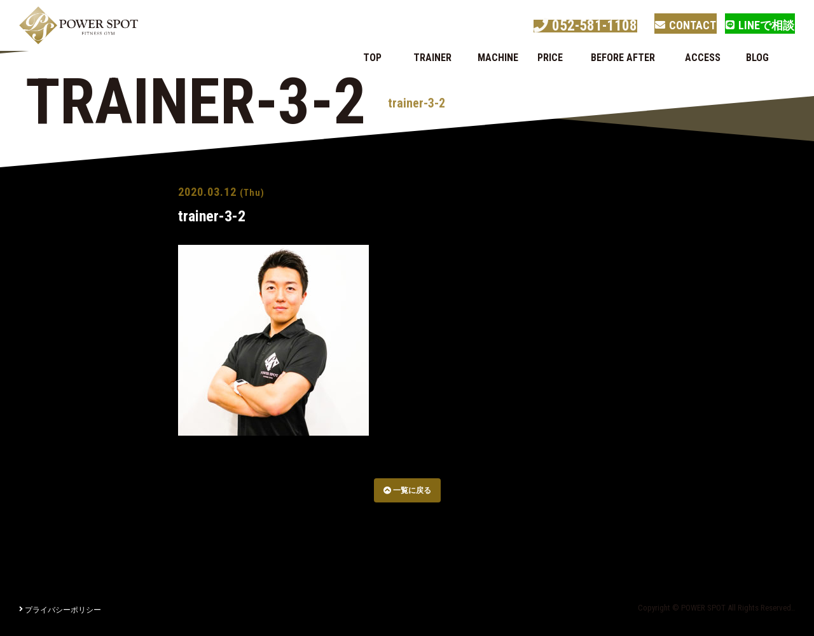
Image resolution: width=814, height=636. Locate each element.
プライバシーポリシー (60, 609)
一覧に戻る (407, 490)
